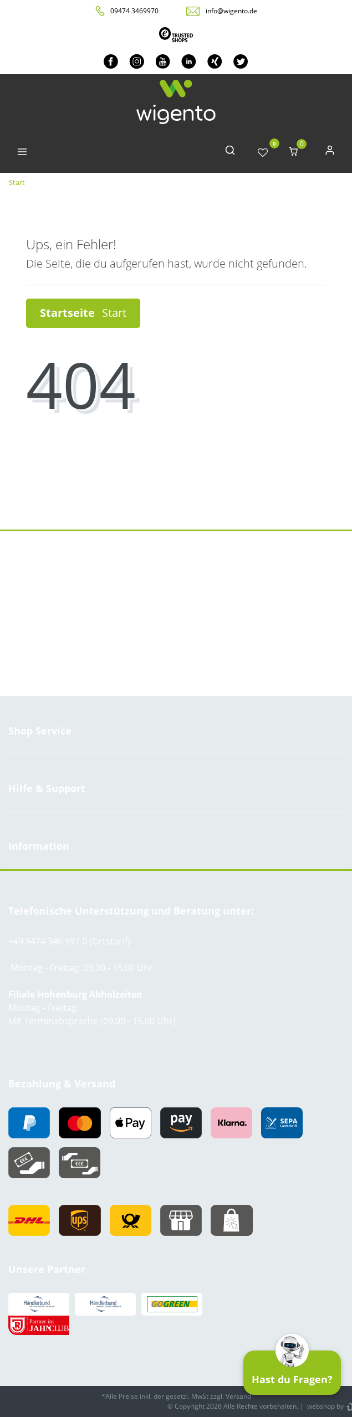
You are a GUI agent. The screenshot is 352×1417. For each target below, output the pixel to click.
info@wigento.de (231, 11)
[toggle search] (230, 152)
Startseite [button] (83, 312)
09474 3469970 (134, 11)
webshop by (324, 1406)
